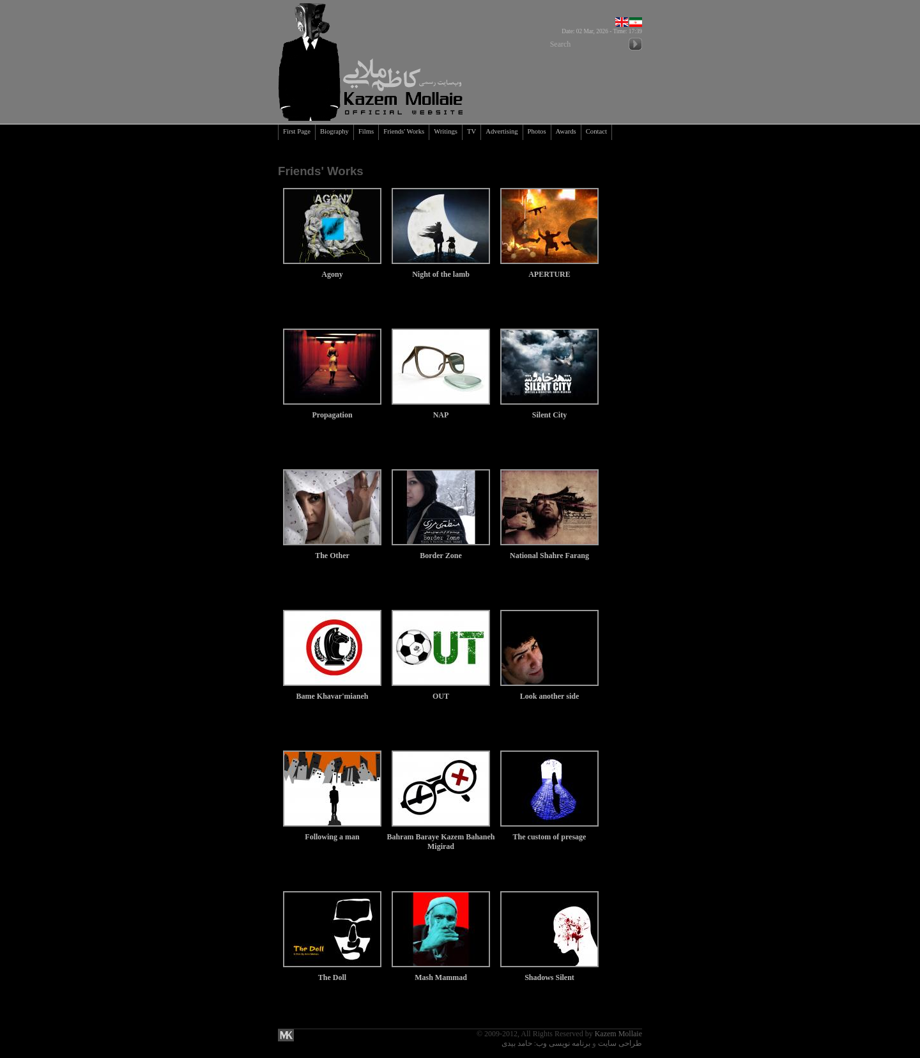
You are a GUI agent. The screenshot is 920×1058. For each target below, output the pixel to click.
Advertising (502, 131)
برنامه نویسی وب (563, 1043)
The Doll (332, 972)
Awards (566, 131)
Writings (445, 131)
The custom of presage (549, 832)
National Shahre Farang (549, 550)
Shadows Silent (549, 972)
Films (366, 131)
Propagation (332, 410)
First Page (296, 131)
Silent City (549, 410)
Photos (537, 131)
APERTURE (549, 269)
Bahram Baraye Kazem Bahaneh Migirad (441, 837)
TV (471, 131)
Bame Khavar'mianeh (332, 691)
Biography (334, 131)
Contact (596, 131)
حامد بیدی (517, 1043)
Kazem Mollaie (618, 1033)
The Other (332, 550)
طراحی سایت (620, 1043)
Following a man (332, 832)
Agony (332, 269)
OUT (441, 691)
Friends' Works (403, 131)
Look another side (549, 691)
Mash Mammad (441, 972)
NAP (441, 410)
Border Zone (441, 550)
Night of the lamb (441, 269)
